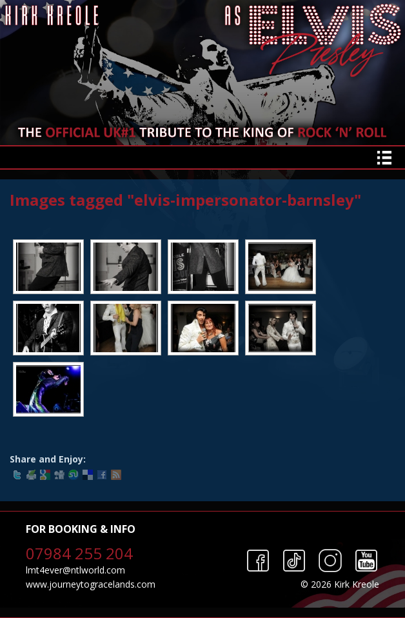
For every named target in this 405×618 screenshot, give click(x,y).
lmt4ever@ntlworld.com (75, 570)
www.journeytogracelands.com (90, 584)
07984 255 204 (79, 553)
